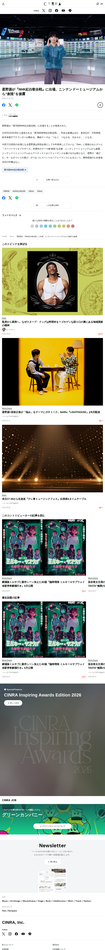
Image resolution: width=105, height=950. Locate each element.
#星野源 (6, 191)
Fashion (87, 901)
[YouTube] (63, 11)
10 (73, 226)
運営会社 (55, 945)
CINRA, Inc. (13, 922)
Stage (41, 901)
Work (70, 901)
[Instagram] (50, 11)
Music (12, 236)
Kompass (12, 911)
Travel (78, 901)
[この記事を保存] (100, 105)
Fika (4, 911)
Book (48, 901)
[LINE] (70, 11)
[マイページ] (3, 4)
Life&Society (59, 901)
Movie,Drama (29, 901)
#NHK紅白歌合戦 (19, 191)
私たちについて (8, 945)
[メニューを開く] (102, 4)
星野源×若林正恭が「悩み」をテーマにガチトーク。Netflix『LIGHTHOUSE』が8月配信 (51, 412)
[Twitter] (43, 11)
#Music (31, 191)
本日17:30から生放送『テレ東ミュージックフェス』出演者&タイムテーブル (44, 499)
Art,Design (15, 901)
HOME (4, 236)
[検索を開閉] (98, 4)
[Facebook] (56, 11)
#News (39, 191)
